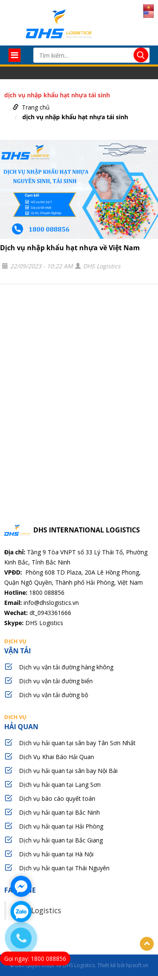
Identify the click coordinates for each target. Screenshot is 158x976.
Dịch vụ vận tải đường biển (56, 681)
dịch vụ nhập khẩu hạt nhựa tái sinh (75, 117)
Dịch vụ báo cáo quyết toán (57, 798)
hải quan (79, 721)
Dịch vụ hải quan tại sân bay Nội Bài (68, 771)
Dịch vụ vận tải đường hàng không (66, 667)
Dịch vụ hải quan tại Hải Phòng (61, 826)
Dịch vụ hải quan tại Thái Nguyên (64, 868)
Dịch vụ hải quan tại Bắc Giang (61, 840)
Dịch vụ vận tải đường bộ (53, 695)
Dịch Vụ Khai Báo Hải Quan (56, 757)
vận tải (79, 645)
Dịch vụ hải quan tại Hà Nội (56, 854)
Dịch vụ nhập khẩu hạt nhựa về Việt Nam (70, 247)
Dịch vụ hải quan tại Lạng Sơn (60, 785)
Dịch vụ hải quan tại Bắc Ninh (59, 812)
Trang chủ (36, 107)
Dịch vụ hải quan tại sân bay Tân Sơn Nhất (77, 743)
